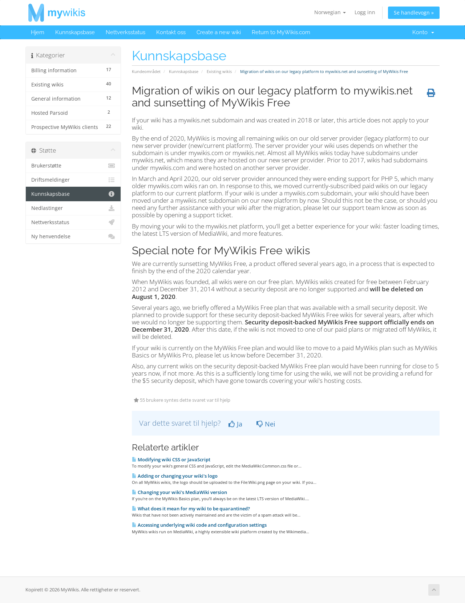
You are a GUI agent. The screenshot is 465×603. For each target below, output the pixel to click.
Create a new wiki (219, 32)
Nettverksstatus (125, 32)
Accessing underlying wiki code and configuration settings (199, 525)
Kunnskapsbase (75, 32)
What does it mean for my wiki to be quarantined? (191, 508)
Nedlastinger (73, 208)
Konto (423, 32)
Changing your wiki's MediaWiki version (179, 492)
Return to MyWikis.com (281, 32)
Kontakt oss (171, 32)
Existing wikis (219, 71)
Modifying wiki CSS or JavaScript (171, 459)
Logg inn (365, 12)
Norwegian (330, 12)
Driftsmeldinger (73, 179)
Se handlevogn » (414, 12)
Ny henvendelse (73, 236)
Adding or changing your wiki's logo (175, 476)
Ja (235, 424)
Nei (265, 424)
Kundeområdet (146, 71)
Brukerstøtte (73, 165)
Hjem (37, 32)
